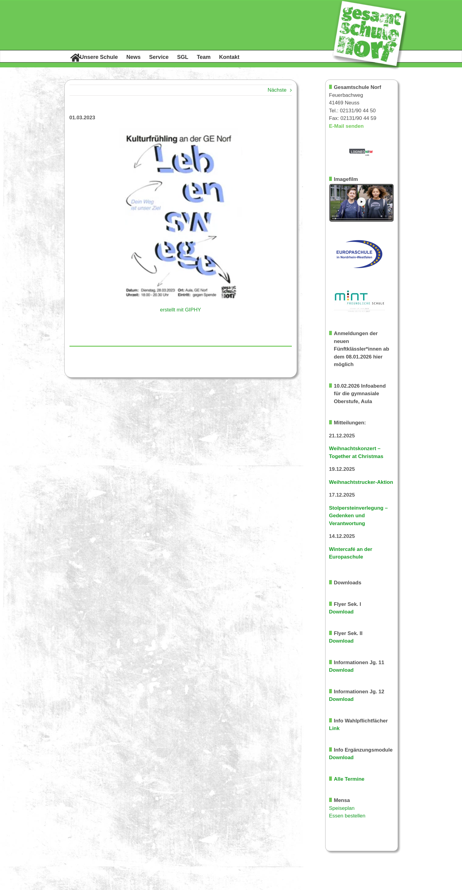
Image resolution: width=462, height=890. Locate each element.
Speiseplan (342, 808)
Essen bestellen (347, 816)
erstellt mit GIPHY (180, 310)
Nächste (277, 90)
